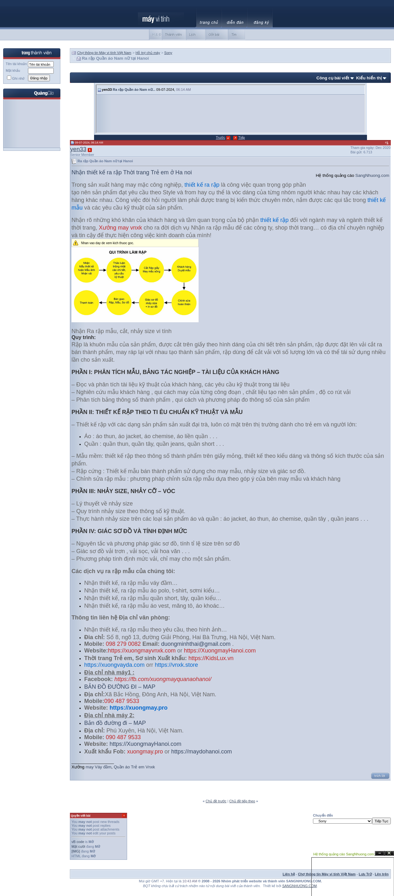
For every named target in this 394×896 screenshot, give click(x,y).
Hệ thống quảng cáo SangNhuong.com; (344, 854)
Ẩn (379, 853)
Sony (168, 53)
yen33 (78, 149)
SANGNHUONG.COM (299, 886)
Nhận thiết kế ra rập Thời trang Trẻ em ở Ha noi (131, 172)
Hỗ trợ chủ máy (147, 53)
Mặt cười (78, 846)
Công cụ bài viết (332, 78)
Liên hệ (289, 874)
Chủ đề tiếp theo (242, 801)
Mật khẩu (13, 70)
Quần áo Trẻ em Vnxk (134, 767)
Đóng (389, 853)
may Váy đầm (98, 767)
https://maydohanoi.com (201, 751)
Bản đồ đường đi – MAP (115, 723)
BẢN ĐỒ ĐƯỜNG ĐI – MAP (119, 687)
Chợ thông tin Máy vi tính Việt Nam (104, 53)
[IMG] (75, 851)
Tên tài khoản (16, 64)
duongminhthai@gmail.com (195, 644)
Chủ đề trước (216, 801)
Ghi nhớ (15, 78)
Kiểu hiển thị (369, 78)
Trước (220, 137)
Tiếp (241, 137)
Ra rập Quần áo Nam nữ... (134, 89)
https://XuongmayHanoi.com (145, 744)
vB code (77, 842)
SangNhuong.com (372, 175)
